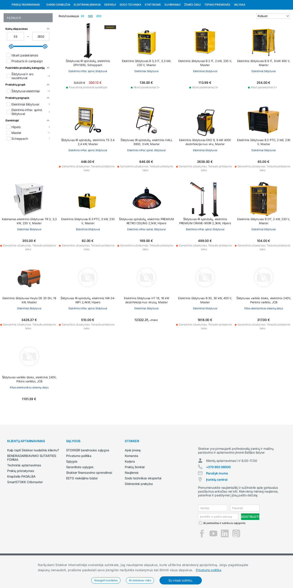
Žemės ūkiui (192, 27)
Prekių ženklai (134, 490)
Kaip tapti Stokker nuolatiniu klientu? (33, 473)
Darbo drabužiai (58, 27)
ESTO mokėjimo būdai (81, 501)
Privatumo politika (208, 570)
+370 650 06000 (218, 494)
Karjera (130, 484)
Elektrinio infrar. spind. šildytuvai (88, 94)
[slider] (11, 69)
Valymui (239, 27)
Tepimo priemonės (217, 27)
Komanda (131, 479)
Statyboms (153, 27)
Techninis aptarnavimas (24, 488)
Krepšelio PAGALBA (21, 499)
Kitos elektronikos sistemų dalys (263, 331)
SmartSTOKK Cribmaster (25, 505)
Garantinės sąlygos (80, 490)
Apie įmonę (133, 473)
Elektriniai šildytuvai (146, 94)
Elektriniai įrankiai (87, 27)
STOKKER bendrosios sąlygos (87, 473)
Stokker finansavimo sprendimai (89, 496)
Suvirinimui (172, 27)
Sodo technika (130, 27)
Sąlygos (72, 484)
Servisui (110, 27)
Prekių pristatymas (20, 494)
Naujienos (132, 496)
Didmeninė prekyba (139, 507)
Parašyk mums (217, 500)
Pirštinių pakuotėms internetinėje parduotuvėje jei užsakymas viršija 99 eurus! (78, 4)
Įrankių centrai (217, 506)
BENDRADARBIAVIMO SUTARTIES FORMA (31, 481)
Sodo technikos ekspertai (143, 501)
